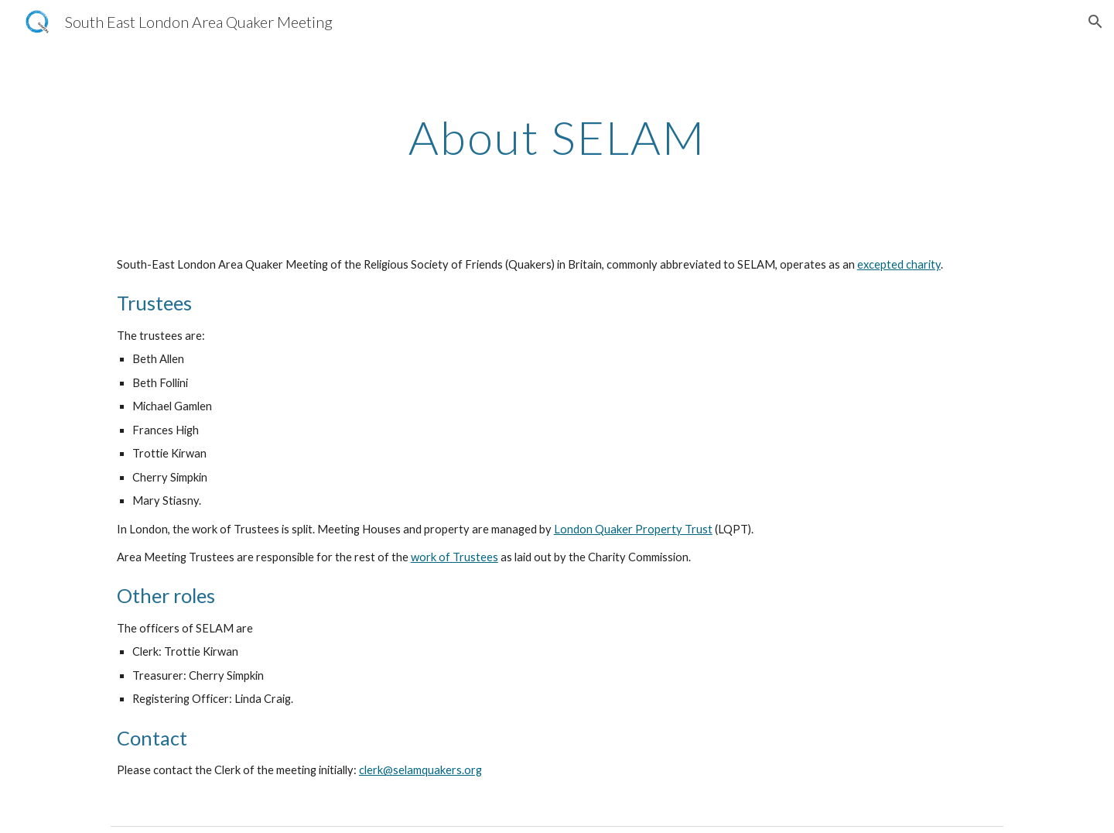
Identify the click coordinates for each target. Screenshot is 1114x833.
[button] (1095, 21)
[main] (557, 137)
